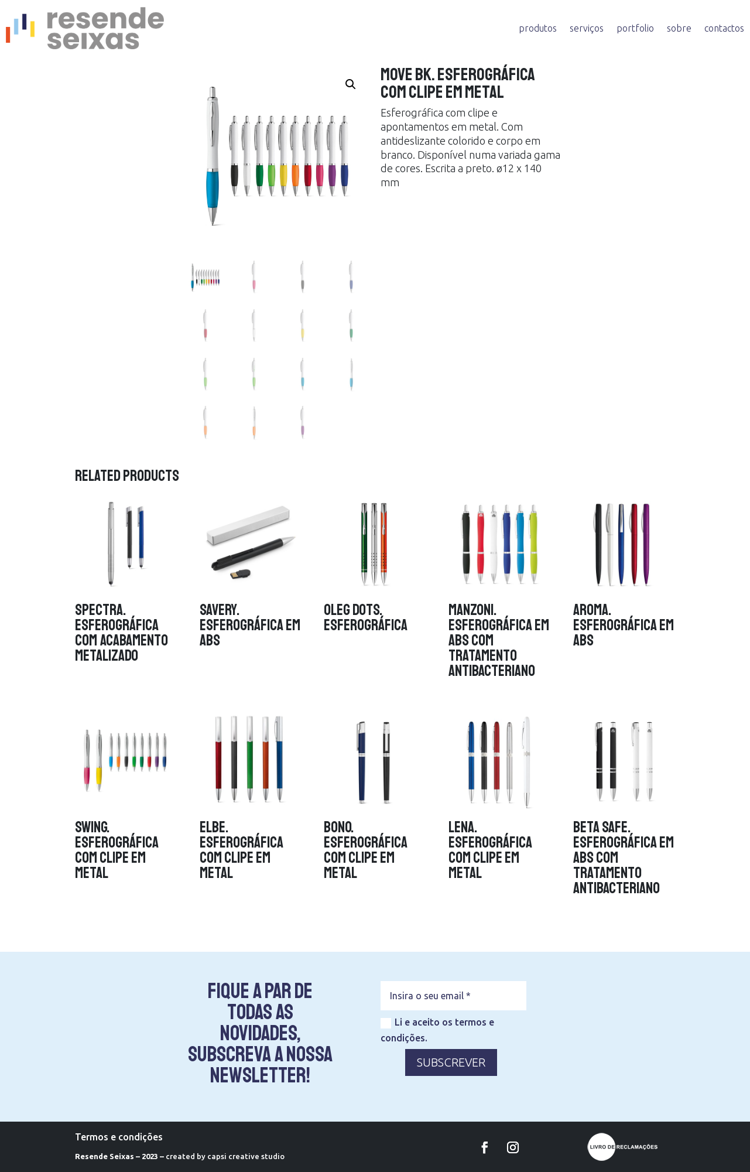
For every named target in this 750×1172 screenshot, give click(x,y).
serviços (587, 28)
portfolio (635, 28)
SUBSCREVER (451, 1062)
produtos (538, 28)
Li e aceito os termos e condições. (437, 1030)
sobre (679, 28)
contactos (724, 28)
